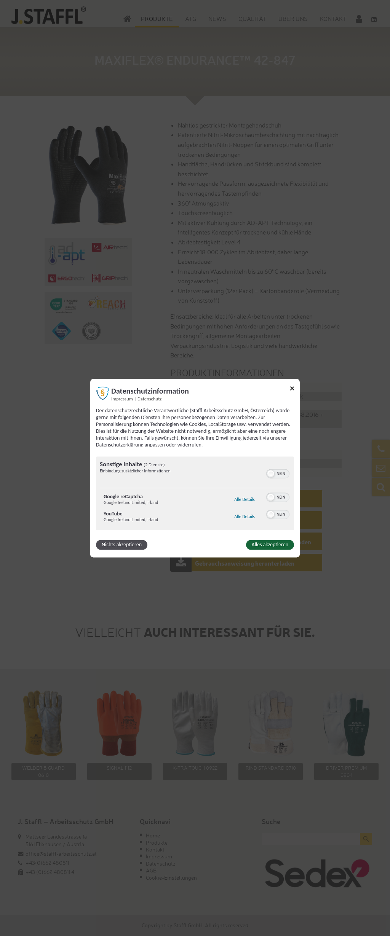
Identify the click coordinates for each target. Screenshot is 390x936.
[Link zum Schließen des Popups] (292, 389)
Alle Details (244, 499)
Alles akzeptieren (270, 544)
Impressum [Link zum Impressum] (122, 399)
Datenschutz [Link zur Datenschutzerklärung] (149, 399)
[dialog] (195, 468)
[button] (270, 473)
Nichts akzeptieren (122, 544)
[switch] (277, 472)
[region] (195, 494)
